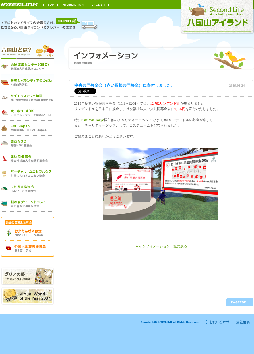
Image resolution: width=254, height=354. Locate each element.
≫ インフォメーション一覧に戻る (161, 246)
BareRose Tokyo (92, 120)
